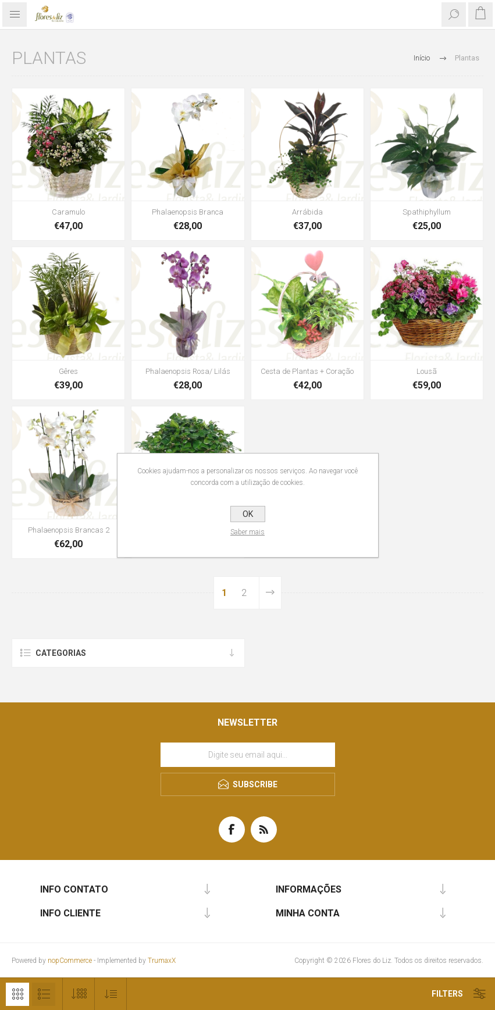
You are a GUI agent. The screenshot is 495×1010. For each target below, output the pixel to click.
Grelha (17, 994)
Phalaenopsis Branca (187, 212)
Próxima (269, 593)
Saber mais (247, 532)
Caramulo (68, 212)
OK (248, 514)
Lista (43, 994)
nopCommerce (70, 961)
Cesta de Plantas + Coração (307, 371)
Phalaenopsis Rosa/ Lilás (187, 371)
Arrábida (307, 212)
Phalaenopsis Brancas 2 (68, 530)
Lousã (426, 371)
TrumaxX (162, 961)
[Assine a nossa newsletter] (248, 755)
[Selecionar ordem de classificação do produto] (111, 994)
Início (422, 57)
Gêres (68, 371)
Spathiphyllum (427, 212)
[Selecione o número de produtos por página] (79, 994)
